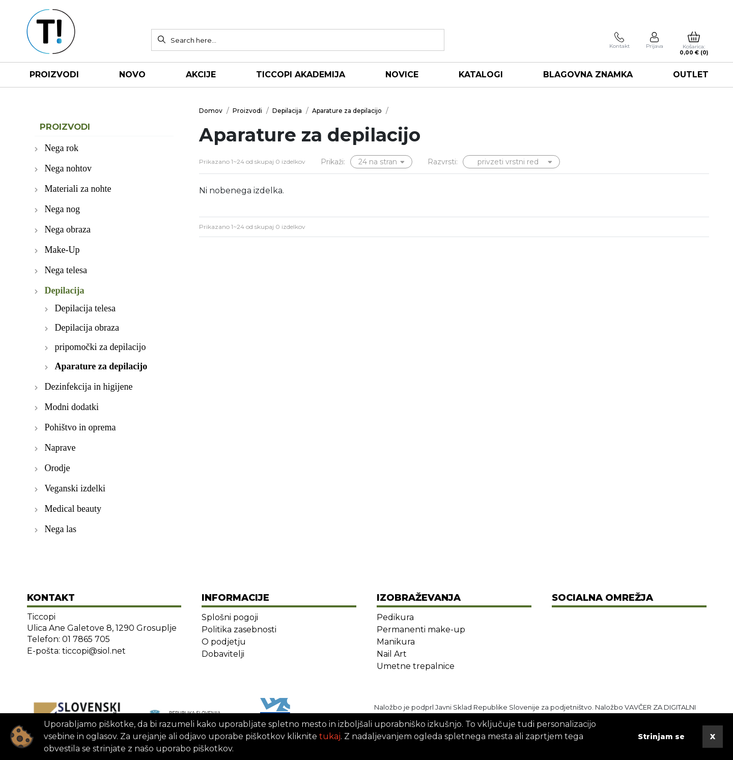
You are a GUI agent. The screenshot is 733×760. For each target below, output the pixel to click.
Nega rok (61, 148)
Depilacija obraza (87, 328)
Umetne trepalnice (416, 666)
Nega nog (62, 209)
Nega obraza (68, 229)
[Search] (161, 39)
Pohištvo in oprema (80, 427)
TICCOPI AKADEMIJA (300, 74)
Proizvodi (54, 74)
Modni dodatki (72, 407)
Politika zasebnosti (239, 629)
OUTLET (691, 74)
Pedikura (395, 617)
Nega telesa (66, 270)
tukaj (330, 736)
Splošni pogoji (230, 617)
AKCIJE (201, 74)
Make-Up (62, 250)
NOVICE (401, 74)
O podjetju (224, 642)
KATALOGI (481, 74)
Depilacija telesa (85, 308)
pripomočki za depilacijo (100, 347)
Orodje (57, 468)
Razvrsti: (443, 161)
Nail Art (392, 654)
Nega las (60, 529)
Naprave (60, 448)
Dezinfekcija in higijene (89, 387)
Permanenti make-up (421, 629)
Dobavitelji (223, 654)
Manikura (396, 642)
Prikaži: (333, 161)
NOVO (132, 74)
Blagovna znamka (588, 74)
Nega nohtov (68, 168)
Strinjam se (661, 736)
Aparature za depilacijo (101, 366)
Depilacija (64, 290)
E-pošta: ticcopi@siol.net (76, 651)
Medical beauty (73, 509)
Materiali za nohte (78, 189)
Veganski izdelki (75, 488)
